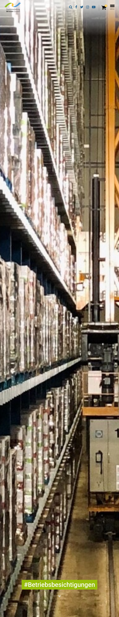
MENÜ (112, 7)
